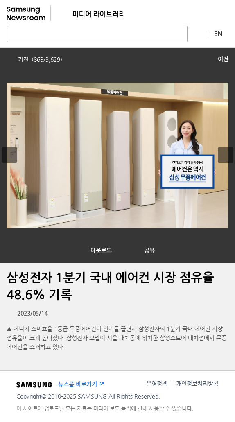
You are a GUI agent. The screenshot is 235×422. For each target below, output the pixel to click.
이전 (223, 59)
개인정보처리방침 (197, 383)
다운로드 (101, 250)
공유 (149, 250)
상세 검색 (197, 33)
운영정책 (156, 383)
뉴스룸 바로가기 (77, 384)
